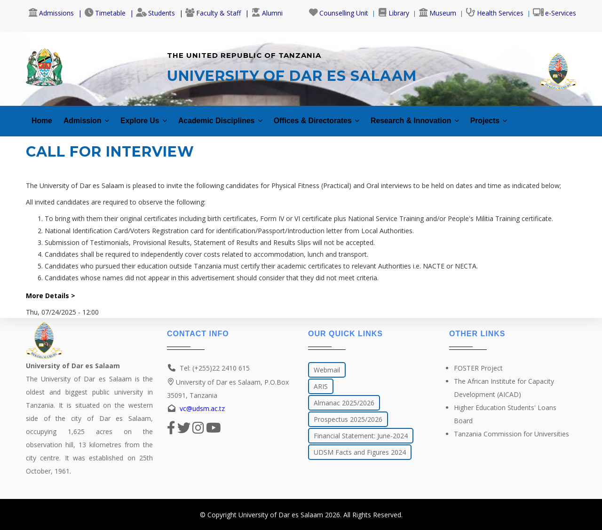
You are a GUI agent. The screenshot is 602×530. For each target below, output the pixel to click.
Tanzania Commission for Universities (511, 433)
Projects (536, 116)
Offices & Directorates (345, 116)
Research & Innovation (454, 116)
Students (155, 12)
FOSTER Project (478, 368)
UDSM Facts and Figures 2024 (360, 452)
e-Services (554, 12)
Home (43, 116)
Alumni (267, 12)
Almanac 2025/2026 (344, 402)
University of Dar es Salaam (280, 514)
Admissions (51, 12)
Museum (437, 12)
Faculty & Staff (213, 12)
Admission (90, 116)
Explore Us (153, 116)
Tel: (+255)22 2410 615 (215, 368)
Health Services (494, 12)
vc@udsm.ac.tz (202, 408)
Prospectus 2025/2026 (348, 419)
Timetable (105, 12)
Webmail (327, 369)
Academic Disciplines (238, 116)
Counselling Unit (338, 12)
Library (393, 12)
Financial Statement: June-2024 (361, 435)
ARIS (321, 386)
